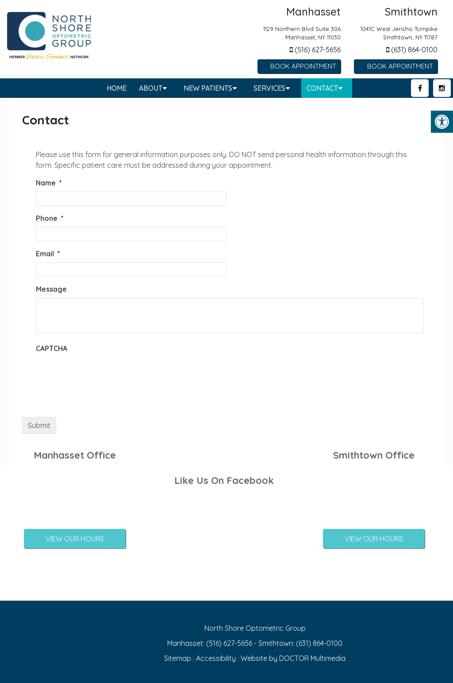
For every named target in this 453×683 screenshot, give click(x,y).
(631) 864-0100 (412, 49)
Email (48, 253)
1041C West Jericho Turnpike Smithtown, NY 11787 (399, 33)
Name (49, 182)
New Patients (208, 88)
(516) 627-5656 (315, 49)
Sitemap (177, 658)
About (150, 88)
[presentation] (103, 374)
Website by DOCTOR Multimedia (293, 658)
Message (51, 289)
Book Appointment (303, 66)
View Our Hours (75, 520)
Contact (322, 88)
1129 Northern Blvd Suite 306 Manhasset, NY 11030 (302, 33)
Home (117, 88)
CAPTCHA (51, 348)
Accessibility (216, 658)
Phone (50, 218)
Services (269, 88)
